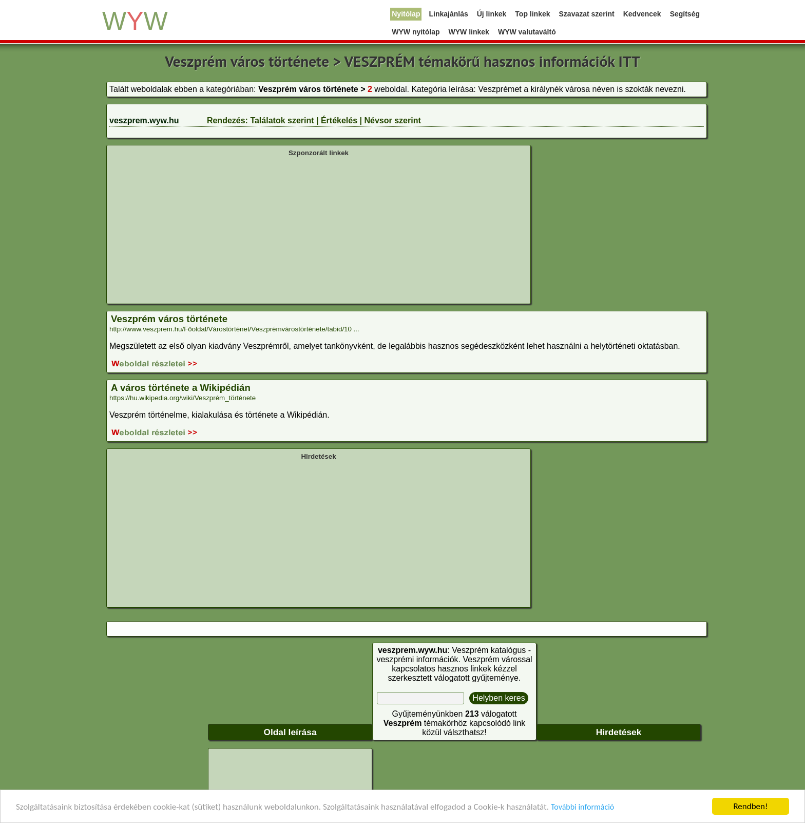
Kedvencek (642, 14)
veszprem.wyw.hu (144, 120)
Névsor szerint (392, 120)
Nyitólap (406, 14)
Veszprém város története (169, 318)
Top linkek (532, 14)
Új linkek (492, 14)
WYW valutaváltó (527, 32)
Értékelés (339, 120)
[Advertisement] (318, 229)
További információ (582, 807)
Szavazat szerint (587, 14)
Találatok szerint (282, 120)
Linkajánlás (448, 14)
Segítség (685, 14)
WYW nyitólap (415, 32)
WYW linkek (469, 32)
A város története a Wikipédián (181, 387)
